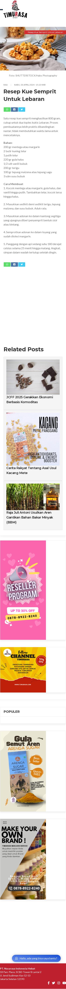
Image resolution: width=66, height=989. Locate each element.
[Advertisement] (33, 304)
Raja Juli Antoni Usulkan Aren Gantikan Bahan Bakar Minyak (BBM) (29, 517)
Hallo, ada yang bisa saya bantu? (36, 958)
